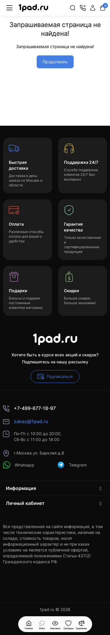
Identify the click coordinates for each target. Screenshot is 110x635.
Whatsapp (18, 465)
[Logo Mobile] (33, 8)
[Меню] (9, 7)
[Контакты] (82, 8)
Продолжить (55, 61)
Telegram (72, 465)
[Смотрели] (42, 624)
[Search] (72, 8)
